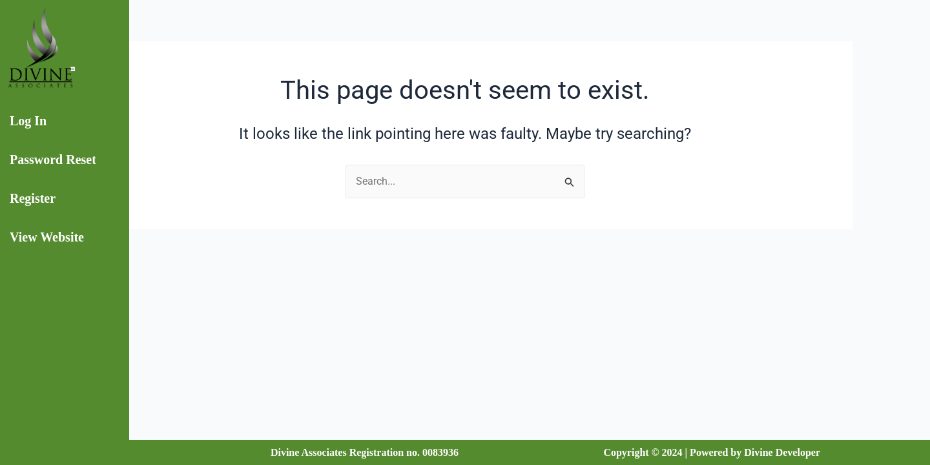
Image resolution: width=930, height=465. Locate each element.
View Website (47, 237)
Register (33, 198)
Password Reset (53, 159)
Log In (28, 121)
